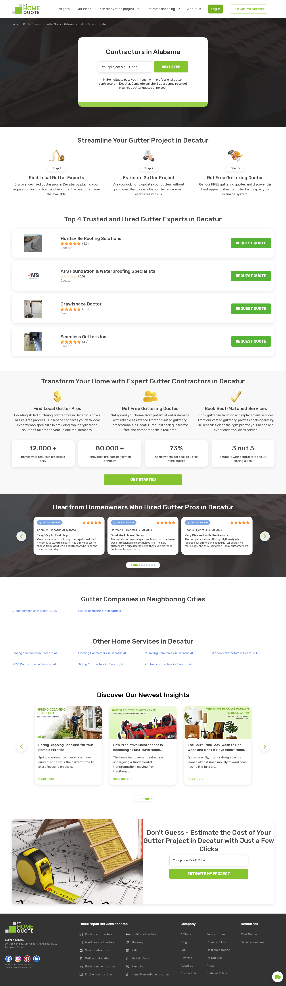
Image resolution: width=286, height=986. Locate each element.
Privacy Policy (216, 942)
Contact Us (188, 973)
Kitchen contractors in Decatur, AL (169, 664)
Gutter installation (95, 959)
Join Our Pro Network (249, 9)
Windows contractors (97, 942)
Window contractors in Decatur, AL (235, 653)
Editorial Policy (217, 973)
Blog (184, 942)
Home (15, 24)
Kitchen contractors (96, 975)
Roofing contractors (96, 934)
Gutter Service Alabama (59, 24)
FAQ (183, 950)
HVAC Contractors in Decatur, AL (34, 664)
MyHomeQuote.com (24, 964)
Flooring (134, 942)
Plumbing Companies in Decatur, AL (169, 653)
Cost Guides (249, 934)
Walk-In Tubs (137, 959)
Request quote (251, 243)
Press (210, 965)
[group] (68, 745)
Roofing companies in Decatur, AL (35, 653)
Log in (215, 9)
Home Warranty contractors (148, 975)
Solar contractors (94, 951)
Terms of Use (216, 934)
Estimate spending (163, 9)
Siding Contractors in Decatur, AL (101, 664)
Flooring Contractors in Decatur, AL (102, 653)
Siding (133, 951)
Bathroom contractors (98, 967)
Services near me (252, 942)
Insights (63, 9)
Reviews (186, 958)
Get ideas (84, 9)
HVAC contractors (141, 934)
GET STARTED (143, 479)
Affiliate (186, 934)
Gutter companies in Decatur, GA (34, 611)
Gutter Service (32, 24)
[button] (131, 565)
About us (194, 9)
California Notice (218, 950)
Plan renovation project (119, 9)
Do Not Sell (214, 958)
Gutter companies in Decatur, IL (100, 611)
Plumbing (135, 967)
